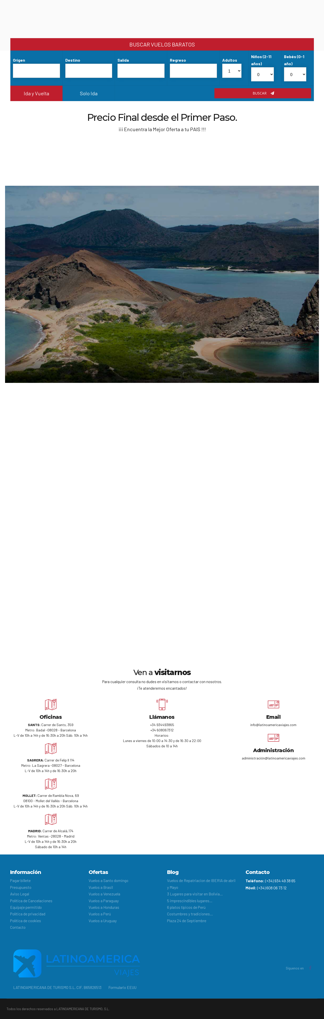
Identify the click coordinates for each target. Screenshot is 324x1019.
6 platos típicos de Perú (186, 907)
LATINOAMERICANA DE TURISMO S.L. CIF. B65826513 (57, 987)
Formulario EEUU (122, 987)
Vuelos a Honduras (104, 907)
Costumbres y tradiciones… (190, 913)
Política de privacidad (27, 913)
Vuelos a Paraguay (104, 900)
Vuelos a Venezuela (104, 893)
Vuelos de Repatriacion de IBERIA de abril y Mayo (201, 883)
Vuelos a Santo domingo (108, 880)
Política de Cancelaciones (31, 900)
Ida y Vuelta (36, 93)
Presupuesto (20, 887)
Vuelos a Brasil (101, 887)
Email (273, 717)
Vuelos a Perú (100, 913)
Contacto (18, 927)
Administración (273, 750)
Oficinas (50, 717)
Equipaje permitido (26, 907)
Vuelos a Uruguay (103, 920)
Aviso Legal (19, 893)
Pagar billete (20, 880)
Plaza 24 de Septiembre (186, 920)
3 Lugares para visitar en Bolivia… (195, 893)
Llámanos (161, 717)
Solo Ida (88, 93)
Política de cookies (25, 920)
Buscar (263, 93)
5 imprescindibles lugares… (189, 900)
